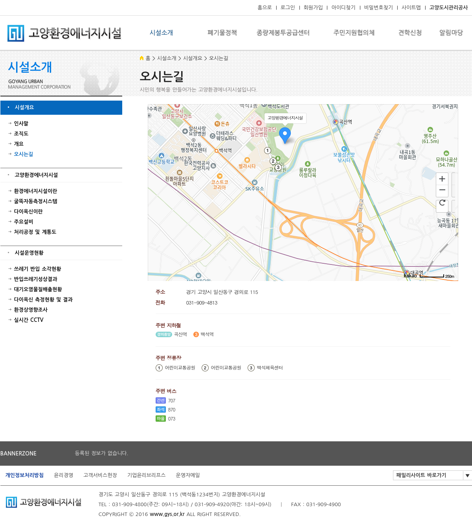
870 (171, 409)
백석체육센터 (270, 367)
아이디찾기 (343, 7)
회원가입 (313, 7)
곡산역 (180, 334)
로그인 (288, 7)
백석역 (207, 334)
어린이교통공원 (180, 367)
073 (171, 418)
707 (171, 400)
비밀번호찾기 (378, 7)
